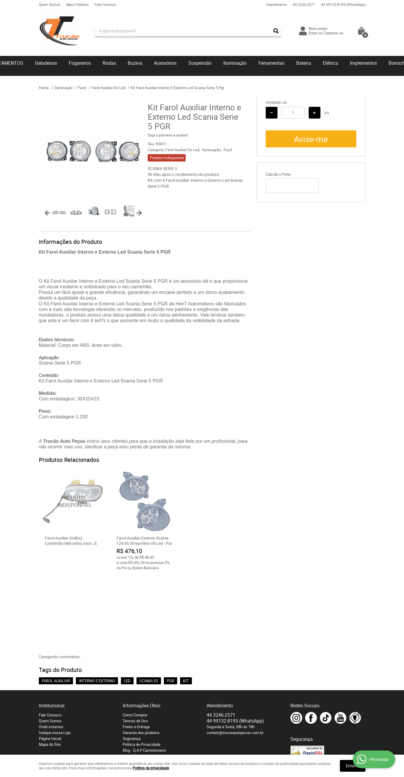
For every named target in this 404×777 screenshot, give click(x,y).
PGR (170, 603)
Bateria (303, 63)
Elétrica (330, 63)
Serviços (130, 684)
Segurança (132, 661)
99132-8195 (343, 4)
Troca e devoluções (139, 678)
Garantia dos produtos (141, 655)
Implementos (363, 63)
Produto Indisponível (73, 501)
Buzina (135, 63)
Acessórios (165, 63)
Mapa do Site (50, 667)
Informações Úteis (141, 628)
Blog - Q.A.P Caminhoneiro (144, 672)
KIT (186, 603)
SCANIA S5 (148, 603)
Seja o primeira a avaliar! (168, 135)
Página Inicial (50, 661)
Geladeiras (46, 63)
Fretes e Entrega (136, 649)
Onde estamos (51, 649)
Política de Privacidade (141, 667)
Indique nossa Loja (54, 655)
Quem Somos (49, 4)
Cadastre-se (333, 33)
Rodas (109, 63)
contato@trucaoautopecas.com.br (235, 655)
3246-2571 (304, 4)
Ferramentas (271, 63)
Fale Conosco (105, 4)
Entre (313, 33)
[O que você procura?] (276, 31)
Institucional (51, 628)
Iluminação (235, 63)
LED (127, 603)
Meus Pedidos (77, 4)
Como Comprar (135, 637)
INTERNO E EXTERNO (97, 603)
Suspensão (200, 63)
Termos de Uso (135, 643)
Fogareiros (80, 63)
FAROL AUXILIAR (56, 603)
